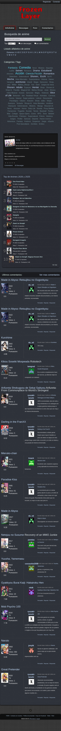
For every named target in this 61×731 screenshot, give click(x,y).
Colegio (15, 114)
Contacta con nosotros (16, 715)
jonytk (31, 645)
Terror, (9, 108)
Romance (27, 71)
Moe (8, 114)
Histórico (49, 116)
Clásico (22, 101)
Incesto (21, 93)
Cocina (11, 98)
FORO (8, 715)
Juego (44, 121)
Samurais (29, 93)
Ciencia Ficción (34, 73)
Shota (37, 101)
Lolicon (38, 98)
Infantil (29, 82)
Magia (36, 82)
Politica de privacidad (29, 715)
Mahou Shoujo (37, 90)
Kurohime (6, 337)
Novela (39, 108)
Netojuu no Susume (12, 534)
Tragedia (21, 111)
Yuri (32, 85)
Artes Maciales (39, 103)
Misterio (41, 68)
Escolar (29, 111)
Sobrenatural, (22, 106)
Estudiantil (46, 70)
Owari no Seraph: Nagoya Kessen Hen (28, 257)
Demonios (44, 82)
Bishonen (16, 96)
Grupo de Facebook (40, 715)
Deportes (49, 68)
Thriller (20, 119)
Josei (46, 90)
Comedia (25, 67)
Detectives (13, 76)
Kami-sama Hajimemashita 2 (23, 190)
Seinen (19, 70)
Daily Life (31, 108)
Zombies (34, 124)
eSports (51, 121)
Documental (47, 98)
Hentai (35, 87)
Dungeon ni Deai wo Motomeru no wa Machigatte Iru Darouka (35, 207)
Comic (33, 114)
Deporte (35, 119)
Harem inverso (45, 119)
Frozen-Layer (35, 719)
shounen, (10, 74)
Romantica (49, 73)
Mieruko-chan (9, 453)
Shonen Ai (50, 87)
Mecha (10, 79)
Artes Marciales (21, 79)
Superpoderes (34, 79)
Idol (23, 96)
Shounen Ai (48, 106)
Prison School (18, 232)
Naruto (5, 640)
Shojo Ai (9, 90)
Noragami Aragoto (19, 240)
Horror (24, 108)
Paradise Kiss (9, 479)
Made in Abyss (9, 510)
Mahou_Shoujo (24, 85)
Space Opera (24, 114)
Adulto (19, 87)
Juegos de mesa (47, 85)
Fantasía (12, 67)
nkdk (31, 588)
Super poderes (28, 98)
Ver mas (54, 265)
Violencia (45, 93)
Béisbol (51, 114)
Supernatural (33, 116)
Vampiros (10, 82)
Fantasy (20, 121)
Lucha (11, 71)
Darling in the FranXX (13, 421)
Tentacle (19, 103)
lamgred (31, 366)
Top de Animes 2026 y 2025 (16, 177)
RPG (39, 114)
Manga (40, 106)
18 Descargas (19, 165)
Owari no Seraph (19, 223)
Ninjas (49, 101)
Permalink (40, 303)
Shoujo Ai (28, 103)
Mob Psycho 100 (10, 606)
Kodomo (27, 121)
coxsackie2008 (31, 564)
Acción (19, 73)
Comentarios (47, 28)
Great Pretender (10, 669)
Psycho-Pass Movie (20, 248)
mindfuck (49, 103)
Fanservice (12, 111)
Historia (44, 79)
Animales (43, 96)
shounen (17, 108)
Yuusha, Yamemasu (12, 558)
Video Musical (12, 93)
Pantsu (50, 111)
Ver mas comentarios (49, 275)
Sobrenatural (24, 76)
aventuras (20, 82)
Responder (52, 303)
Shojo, (51, 82)
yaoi (8, 85)
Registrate (47, 2)
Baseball (43, 111)
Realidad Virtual (32, 96)
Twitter (49, 715)
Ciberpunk (12, 106)
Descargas (23, 28)
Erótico (41, 124)
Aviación (30, 101)
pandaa (31, 540)
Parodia (16, 90)
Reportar (46, 303)
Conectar (56, 2)
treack (31, 458)
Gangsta (16, 215)
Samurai (27, 119)
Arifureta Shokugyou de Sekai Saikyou (23, 387)
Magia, (37, 93)
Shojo (42, 87)
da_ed (31, 285)
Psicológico (13, 101)
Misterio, (32, 106)
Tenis (45, 114)
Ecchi (43, 76)
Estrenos (10, 52)
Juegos (13, 119)
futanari (18, 98)
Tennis (35, 111)
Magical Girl (25, 90)
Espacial (27, 87)
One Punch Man (18, 181)
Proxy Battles (49, 108)
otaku (43, 101)
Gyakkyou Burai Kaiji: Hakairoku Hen (22, 582)
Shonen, (34, 76)
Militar (14, 85)
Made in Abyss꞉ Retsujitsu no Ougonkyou (24, 279)
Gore (38, 85)
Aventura (11, 103)
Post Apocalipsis (23, 124)
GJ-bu (18, 140)
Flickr (52, 715)
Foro (35, 28)
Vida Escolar (13, 116)
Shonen (11, 87)
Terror (34, 68)
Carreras (51, 96)
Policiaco (22, 116)
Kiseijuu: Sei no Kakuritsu (22, 198)
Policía (42, 116)
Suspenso (36, 121)
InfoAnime (9, 28)
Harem (51, 79)
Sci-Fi (49, 76)
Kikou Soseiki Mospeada (15, 361)
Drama (36, 70)
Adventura (11, 121)
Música (52, 90)
